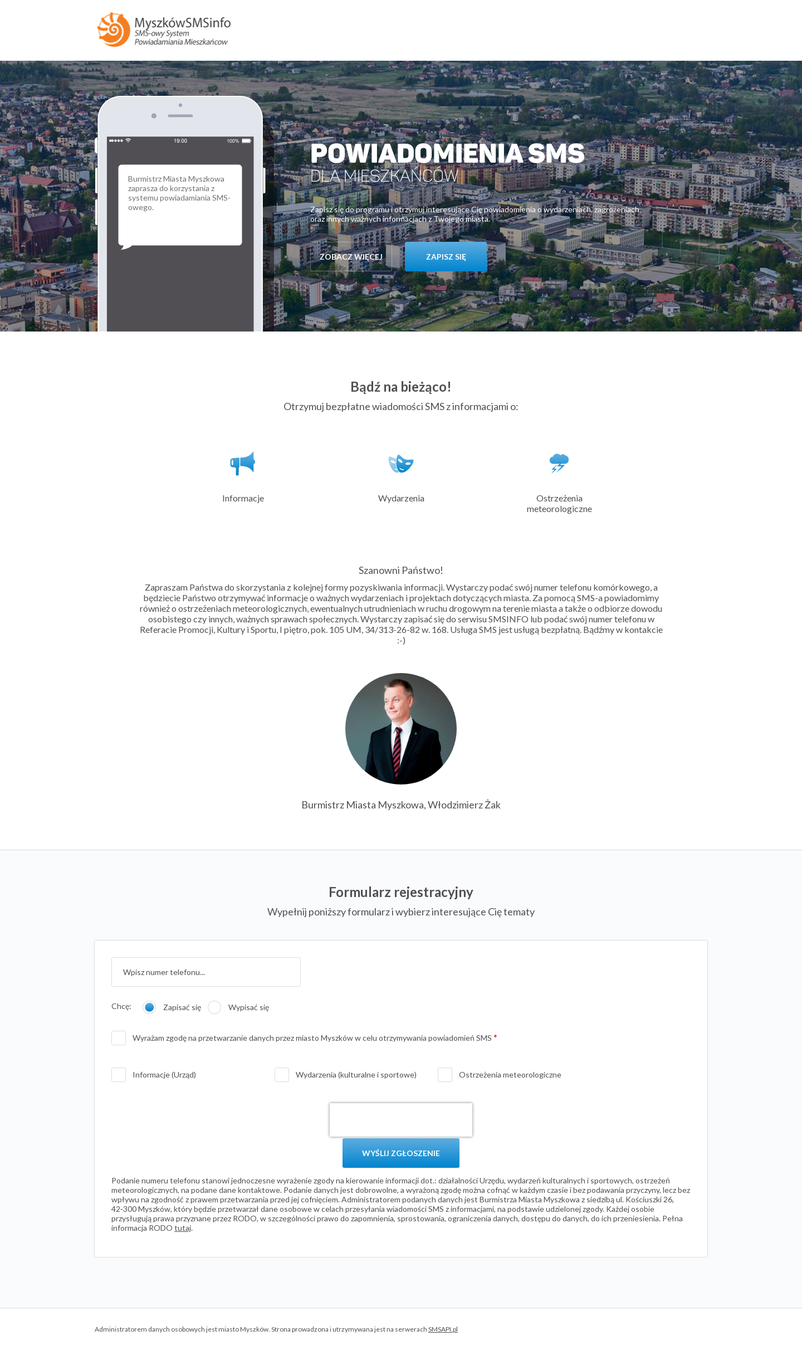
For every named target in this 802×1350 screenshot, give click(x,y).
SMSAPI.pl (443, 1329)
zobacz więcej (351, 256)
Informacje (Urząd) (164, 1074)
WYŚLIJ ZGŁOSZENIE (401, 1153)
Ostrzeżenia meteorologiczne (510, 1074)
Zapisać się (182, 1007)
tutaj (182, 1227)
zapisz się (446, 256)
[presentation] (401, 1120)
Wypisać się (248, 1007)
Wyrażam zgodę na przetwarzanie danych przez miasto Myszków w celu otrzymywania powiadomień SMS (313, 1037)
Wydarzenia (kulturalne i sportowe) (356, 1074)
